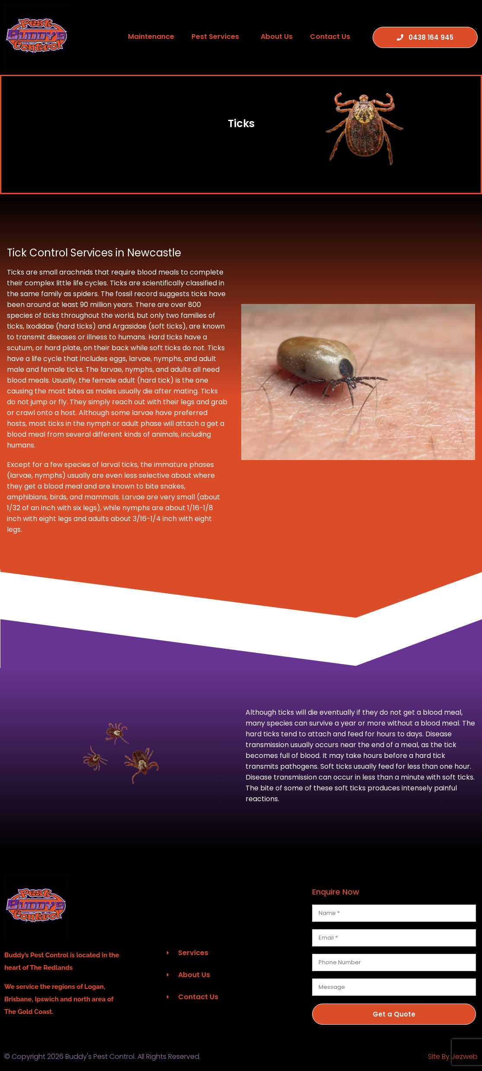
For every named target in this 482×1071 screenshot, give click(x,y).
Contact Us (330, 37)
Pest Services (217, 37)
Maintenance (151, 37)
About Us (277, 37)
